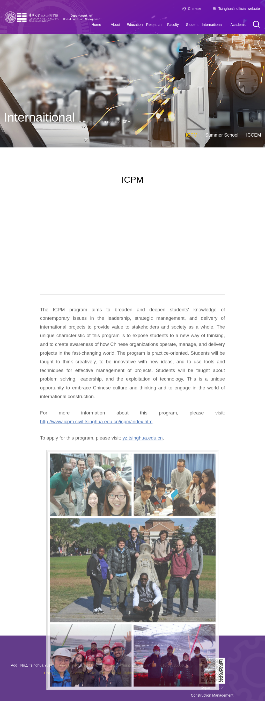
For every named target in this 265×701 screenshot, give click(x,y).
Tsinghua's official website (239, 8)
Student (192, 25)
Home (87, 122)
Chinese (194, 8)
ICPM (125, 122)
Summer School (221, 135)
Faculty (173, 25)
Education (135, 25)
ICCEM (253, 135)
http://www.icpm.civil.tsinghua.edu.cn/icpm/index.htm (96, 542)
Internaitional (212, 25)
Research (153, 25)
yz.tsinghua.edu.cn (142, 558)
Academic (238, 25)
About (115, 25)
